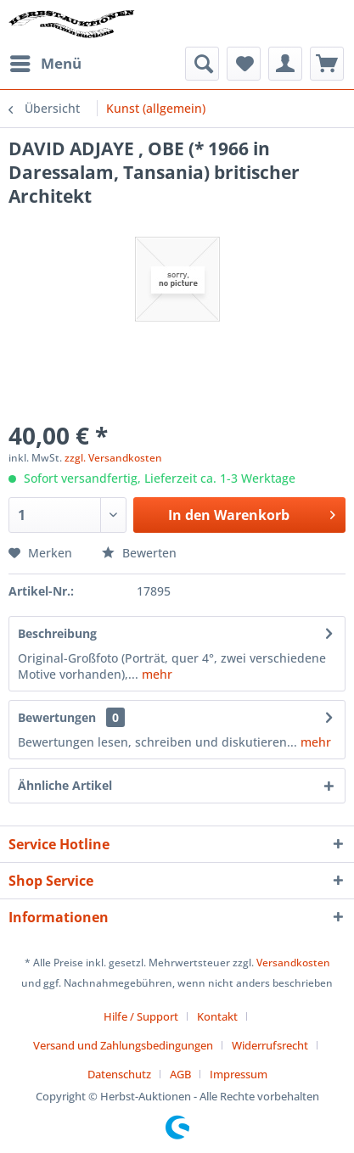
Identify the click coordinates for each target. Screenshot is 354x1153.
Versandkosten (293, 962)
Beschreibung (57, 633)
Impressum (238, 1074)
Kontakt (217, 1016)
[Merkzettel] (244, 64)
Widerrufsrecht (270, 1045)
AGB (180, 1074)
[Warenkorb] (327, 64)
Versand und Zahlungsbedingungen (123, 1045)
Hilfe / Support (141, 1016)
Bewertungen (57, 717)
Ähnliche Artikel (65, 785)
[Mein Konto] (285, 64)
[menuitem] (45, 64)
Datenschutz (119, 1074)
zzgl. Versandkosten (113, 458)
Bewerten (139, 553)
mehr (155, 674)
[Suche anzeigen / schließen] (202, 64)
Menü (45, 61)
